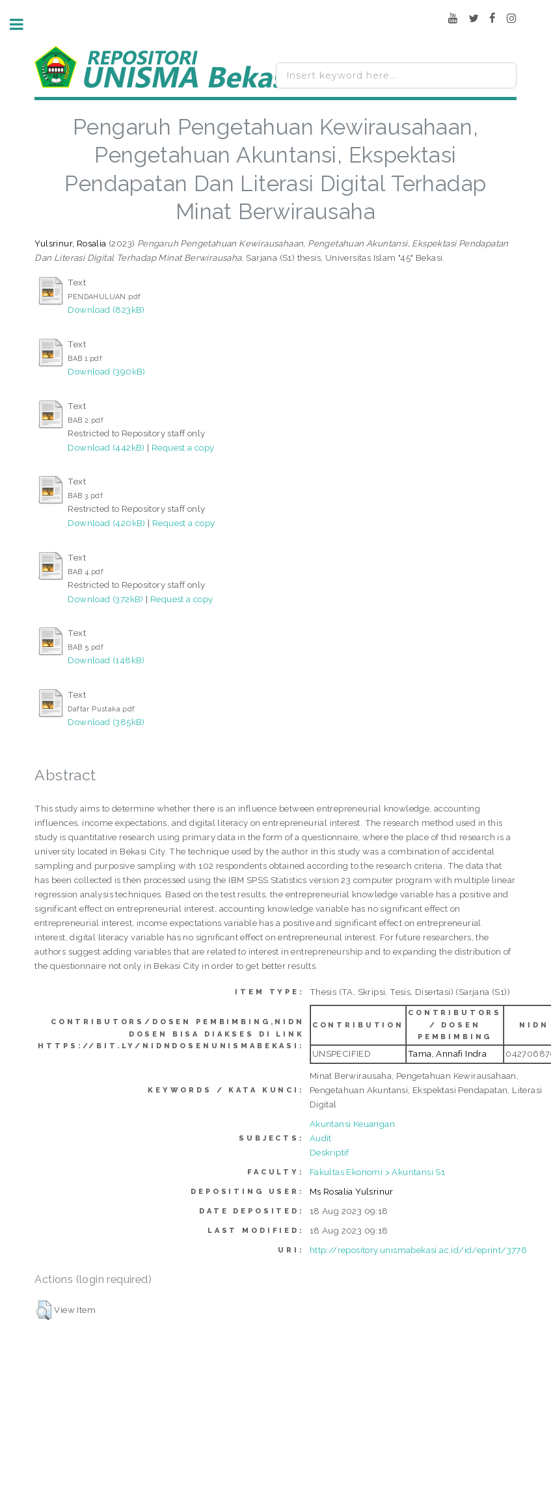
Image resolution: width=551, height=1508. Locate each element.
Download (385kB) (106, 722)
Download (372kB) (105, 599)
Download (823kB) (106, 309)
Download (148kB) (106, 660)
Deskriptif (329, 1152)
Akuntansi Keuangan (352, 1123)
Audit (321, 1138)
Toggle (23, 24)
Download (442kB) (106, 447)
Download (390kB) (106, 371)
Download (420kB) (106, 523)
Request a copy (183, 447)
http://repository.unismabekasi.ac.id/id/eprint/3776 (418, 1250)
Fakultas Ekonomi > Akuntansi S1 (377, 1172)
